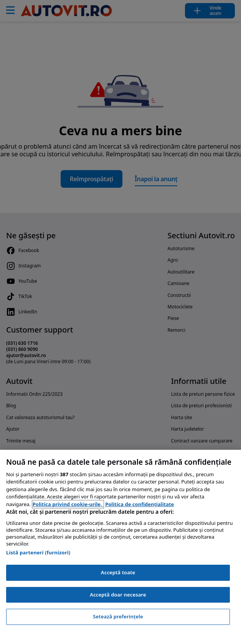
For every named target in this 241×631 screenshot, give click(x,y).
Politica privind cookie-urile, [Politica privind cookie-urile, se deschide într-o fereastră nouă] (68, 504)
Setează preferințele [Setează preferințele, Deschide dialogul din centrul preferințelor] (118, 616)
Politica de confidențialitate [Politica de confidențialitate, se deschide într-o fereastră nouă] (139, 504)
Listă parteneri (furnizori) (38, 552)
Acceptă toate (118, 572)
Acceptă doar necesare (118, 594)
